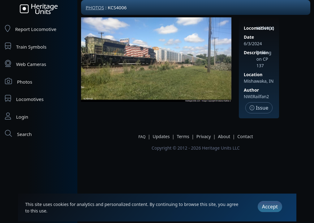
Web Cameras (25, 63)
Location (253, 74)
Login (16, 116)
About (224, 136)
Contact (245, 136)
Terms (183, 136)
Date (249, 37)
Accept (270, 206)
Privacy (203, 136)
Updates (161, 136)
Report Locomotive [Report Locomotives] (30, 28)
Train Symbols (25, 46)
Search (18, 133)
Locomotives (24, 98)
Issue (259, 107)
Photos (18, 81)
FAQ (141, 136)
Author (251, 90)
